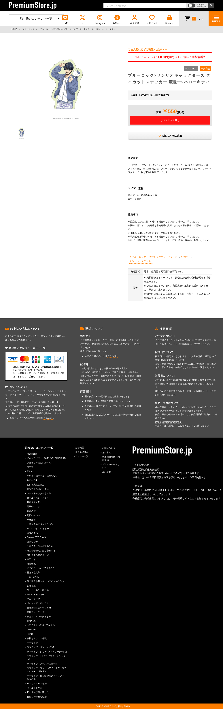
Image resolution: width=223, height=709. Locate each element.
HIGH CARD (33, 577)
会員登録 (134, 20)
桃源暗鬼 (31, 563)
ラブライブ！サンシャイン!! (40, 647)
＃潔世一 (185, 257)
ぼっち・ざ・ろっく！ (38, 603)
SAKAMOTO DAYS (36, 537)
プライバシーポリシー (111, 466)
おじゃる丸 (32, 480)
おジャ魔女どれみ (35, 484)
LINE (65, 20)
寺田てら (31, 559)
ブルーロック (28, 29)
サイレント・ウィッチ (38, 528)
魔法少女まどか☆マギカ (39, 607)
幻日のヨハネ (33, 515)
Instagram (99, 20)
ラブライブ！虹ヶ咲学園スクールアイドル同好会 (46, 677)
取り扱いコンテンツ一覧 (36, 18)
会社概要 (106, 472)
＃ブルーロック (137, 257)
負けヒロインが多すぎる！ (40, 616)
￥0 (193, 18)
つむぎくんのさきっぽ (38, 555)
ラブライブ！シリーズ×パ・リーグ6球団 (47, 651)
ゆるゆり (31, 634)
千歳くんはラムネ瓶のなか (40, 546)
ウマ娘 (30, 467)
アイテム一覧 (81, 456)
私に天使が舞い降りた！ (39, 692)
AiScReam (32, 454)
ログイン (169, 20)
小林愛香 (31, 520)
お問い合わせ (108, 448)
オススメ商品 (81, 452)
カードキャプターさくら (39, 493)
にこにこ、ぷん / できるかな (41, 568)
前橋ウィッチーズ (35, 612)
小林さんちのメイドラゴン (40, 524)
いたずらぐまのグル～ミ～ (40, 462)
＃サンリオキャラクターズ (163, 257)
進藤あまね (32, 533)
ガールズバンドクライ (38, 498)
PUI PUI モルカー (35, 594)
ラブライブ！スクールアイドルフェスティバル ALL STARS (46, 670)
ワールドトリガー (35, 688)
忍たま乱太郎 (33, 572)
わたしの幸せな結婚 (37, 696)
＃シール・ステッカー (141, 261)
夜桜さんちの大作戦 (37, 638)
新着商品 (79, 447)
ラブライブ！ (33, 643)
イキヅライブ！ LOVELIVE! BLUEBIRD (46, 458)
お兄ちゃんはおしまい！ (39, 489)
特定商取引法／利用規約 (111, 458)
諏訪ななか (32, 541)
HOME (14, 29)
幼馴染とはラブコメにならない (42, 476)
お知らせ (117, 20)
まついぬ (31, 621)
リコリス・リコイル (37, 683)
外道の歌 (31, 511)
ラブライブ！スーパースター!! (42, 663)
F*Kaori (30, 471)
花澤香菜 (31, 585)
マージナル (32, 629)
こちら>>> (49, 418)
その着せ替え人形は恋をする (41, 550)
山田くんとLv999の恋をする (41, 625)
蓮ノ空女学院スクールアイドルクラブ (45, 581)
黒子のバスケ (33, 506)
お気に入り (151, 20)
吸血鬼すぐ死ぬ (34, 502)
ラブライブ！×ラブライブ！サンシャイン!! (46, 658)
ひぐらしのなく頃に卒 (38, 590)
